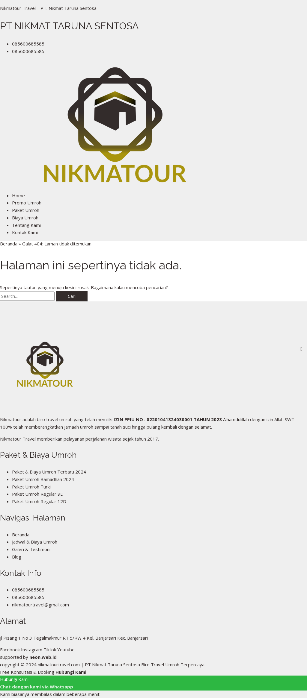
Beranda (8, 244)
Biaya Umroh (25, 218)
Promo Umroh (26, 203)
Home (18, 195)
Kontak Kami (25, 232)
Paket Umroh (25, 210)
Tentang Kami (26, 225)
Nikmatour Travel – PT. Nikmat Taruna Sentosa (48, 8)
